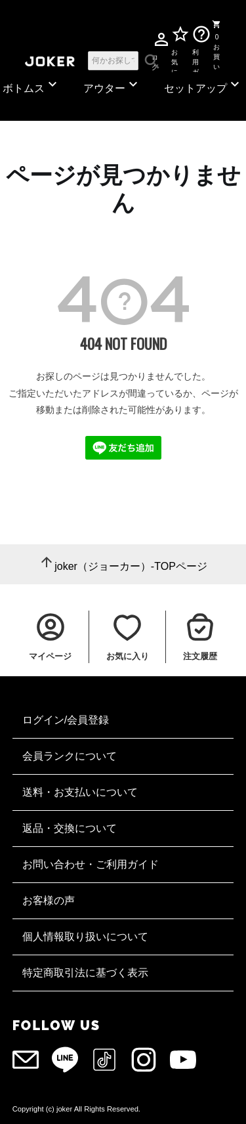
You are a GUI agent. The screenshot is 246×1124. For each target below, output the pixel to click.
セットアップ (203, 85)
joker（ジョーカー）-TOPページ (130, 566)
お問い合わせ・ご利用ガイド (90, 864)
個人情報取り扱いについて (85, 936)
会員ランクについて (69, 756)
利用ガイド (195, 59)
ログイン (155, 60)
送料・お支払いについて (80, 792)
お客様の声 (48, 900)
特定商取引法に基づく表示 (85, 972)
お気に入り (174, 59)
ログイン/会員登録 (65, 719)
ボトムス (31, 85)
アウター (112, 85)
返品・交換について (69, 828)
